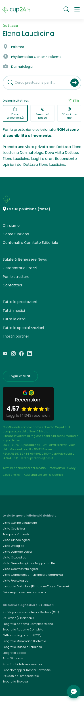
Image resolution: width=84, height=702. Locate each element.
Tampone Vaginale (16, 534)
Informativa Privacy (62, 468)
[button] (77, 9)
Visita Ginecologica (16, 540)
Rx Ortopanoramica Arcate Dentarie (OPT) (31, 612)
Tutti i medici (14, 310)
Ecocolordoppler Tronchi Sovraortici (27, 670)
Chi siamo (11, 225)
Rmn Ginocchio (13, 658)
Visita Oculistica (14, 528)
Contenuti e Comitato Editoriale (30, 242)
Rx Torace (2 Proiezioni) (18, 618)
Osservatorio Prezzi (20, 267)
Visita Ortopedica (14, 557)
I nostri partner (16, 336)
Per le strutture (16, 276)
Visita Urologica (13, 546)
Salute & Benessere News (25, 259)
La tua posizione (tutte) (28, 209)
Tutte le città (14, 319)
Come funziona (16, 234)
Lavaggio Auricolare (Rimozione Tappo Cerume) (36, 586)
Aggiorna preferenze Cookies (43, 475)
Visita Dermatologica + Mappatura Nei (29, 563)
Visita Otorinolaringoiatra (20, 523)
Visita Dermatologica (17, 552)
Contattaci (12, 285)
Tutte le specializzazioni (23, 327)
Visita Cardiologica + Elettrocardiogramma (33, 575)
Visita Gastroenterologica (20, 569)
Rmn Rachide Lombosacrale (22, 664)
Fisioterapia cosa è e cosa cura (24, 592)
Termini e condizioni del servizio (24, 468)
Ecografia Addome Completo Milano (28, 624)
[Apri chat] (73, 691)
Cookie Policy (12, 475)
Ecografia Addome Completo (23, 629)
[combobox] (35, 82)
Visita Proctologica (15, 580)
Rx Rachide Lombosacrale (21, 676)
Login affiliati (20, 376)
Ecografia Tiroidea (15, 681)
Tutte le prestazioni (20, 301)
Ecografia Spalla (14, 653)
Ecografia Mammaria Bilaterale (24, 641)
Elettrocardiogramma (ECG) (22, 635)
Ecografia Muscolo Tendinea (22, 647)
